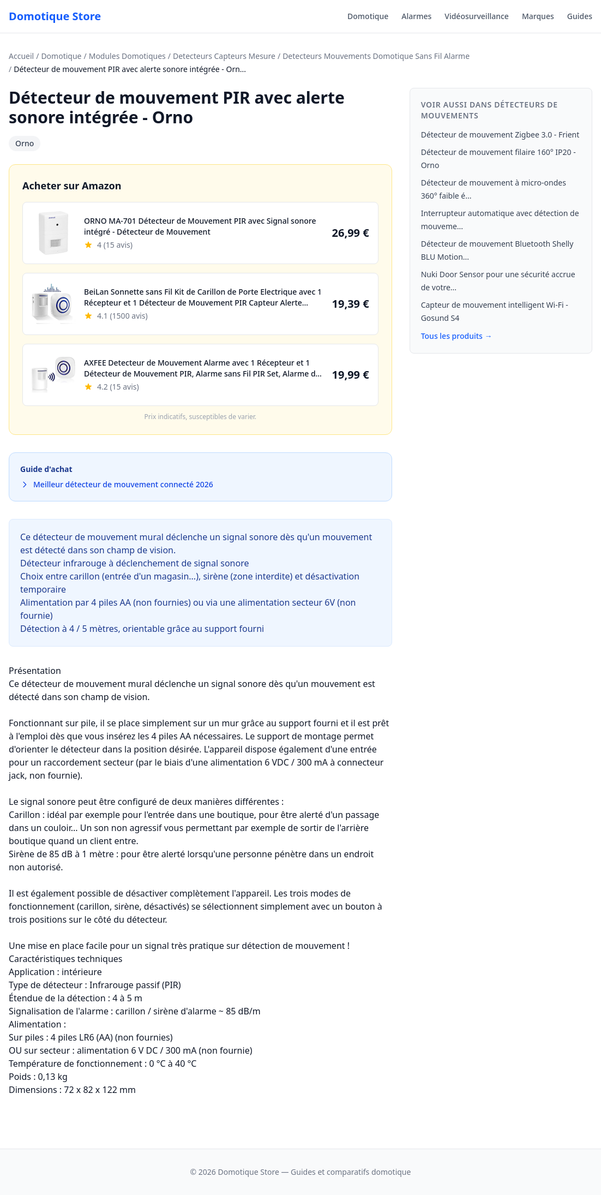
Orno (24, 143)
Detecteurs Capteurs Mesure (224, 56)
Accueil (21, 56)
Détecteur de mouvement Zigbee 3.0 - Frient (500, 134)
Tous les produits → (456, 336)
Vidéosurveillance (476, 16)
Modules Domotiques (127, 56)
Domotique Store (55, 16)
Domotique (367, 16)
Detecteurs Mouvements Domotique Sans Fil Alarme (376, 56)
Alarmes (416, 16)
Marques (538, 16)
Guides (579, 16)
